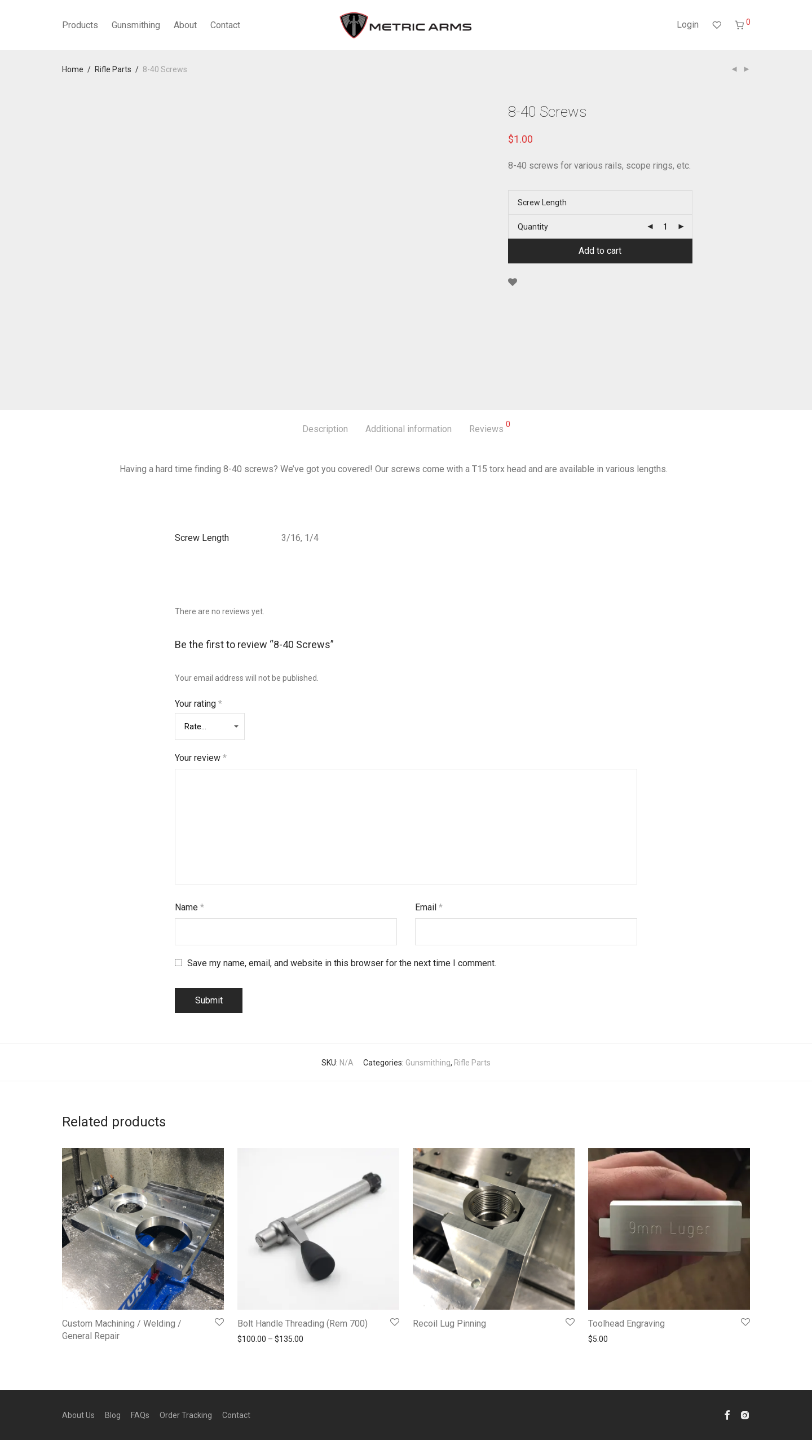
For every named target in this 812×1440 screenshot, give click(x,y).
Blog (113, 1415)
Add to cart (600, 250)
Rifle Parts (113, 69)
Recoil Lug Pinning (449, 1323)
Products (80, 25)
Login (688, 24)
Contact (225, 25)
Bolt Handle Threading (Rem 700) (302, 1323)
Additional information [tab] (408, 429)
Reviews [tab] (489, 427)
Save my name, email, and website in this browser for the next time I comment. (341, 963)
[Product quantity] (665, 227)
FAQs (140, 1415)
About (185, 25)
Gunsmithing (136, 25)
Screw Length (542, 202)
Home (72, 69)
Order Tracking (186, 1415)
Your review (201, 757)
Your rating (198, 703)
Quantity (533, 226)
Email (429, 907)
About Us (78, 1415)
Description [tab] (325, 429)
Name (189, 907)
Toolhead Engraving (626, 1323)
